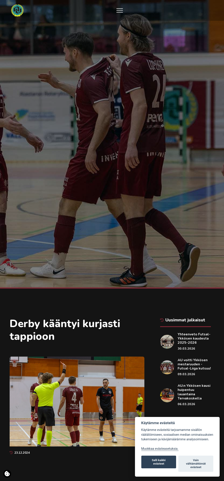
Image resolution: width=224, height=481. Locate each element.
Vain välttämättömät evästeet (196, 463)
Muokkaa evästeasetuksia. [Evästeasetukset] (159, 449)
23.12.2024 (20, 453)
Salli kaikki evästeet (159, 461)
